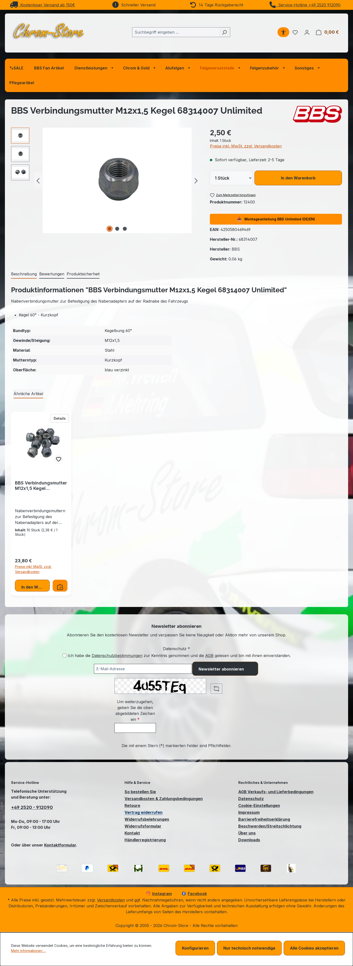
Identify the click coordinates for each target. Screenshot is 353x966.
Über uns (247, 833)
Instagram (159, 893)
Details (61, 418)
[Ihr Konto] (307, 32)
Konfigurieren (195, 948)
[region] (105, 180)
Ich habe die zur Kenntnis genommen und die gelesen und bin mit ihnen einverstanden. (179, 655)
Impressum (249, 812)
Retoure (132, 805)
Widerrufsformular (143, 826)
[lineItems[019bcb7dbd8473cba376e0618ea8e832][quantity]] (231, 178)
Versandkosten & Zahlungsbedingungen (164, 798)
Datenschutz (251, 798)
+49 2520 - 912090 (32, 807)
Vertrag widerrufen (144, 812)
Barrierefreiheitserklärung (264, 819)
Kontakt (132, 833)
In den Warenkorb (298, 177)
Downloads (249, 839)
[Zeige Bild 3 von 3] (125, 229)
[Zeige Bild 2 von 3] (117, 229)
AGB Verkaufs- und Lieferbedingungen (276, 791)
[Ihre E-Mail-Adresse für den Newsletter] (143, 669)
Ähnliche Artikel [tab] (28, 393)
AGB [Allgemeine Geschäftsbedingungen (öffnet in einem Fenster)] (209, 655)
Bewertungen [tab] (51, 273)
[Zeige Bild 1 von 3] (110, 229)
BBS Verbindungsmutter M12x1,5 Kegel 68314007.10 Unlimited (41, 485)
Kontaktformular (60, 845)
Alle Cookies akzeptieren (314, 948)
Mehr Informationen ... (28, 951)
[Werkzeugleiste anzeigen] (283, 32)
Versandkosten (111, 900)
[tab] (24, 274)
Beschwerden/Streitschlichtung (269, 826)
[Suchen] (224, 32)
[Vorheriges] (38, 180)
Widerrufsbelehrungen (147, 819)
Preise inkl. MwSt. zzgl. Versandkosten (246, 146)
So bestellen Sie (140, 791)
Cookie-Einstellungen (259, 805)
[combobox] (175, 32)
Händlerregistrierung (145, 839)
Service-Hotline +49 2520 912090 (304, 4)
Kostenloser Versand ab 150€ (42, 4)
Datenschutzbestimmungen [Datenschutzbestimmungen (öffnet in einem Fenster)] (117, 655)
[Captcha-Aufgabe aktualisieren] (216, 689)
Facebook (194, 893)
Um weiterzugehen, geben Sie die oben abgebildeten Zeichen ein (135, 710)
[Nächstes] (196, 180)
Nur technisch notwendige (249, 948)
